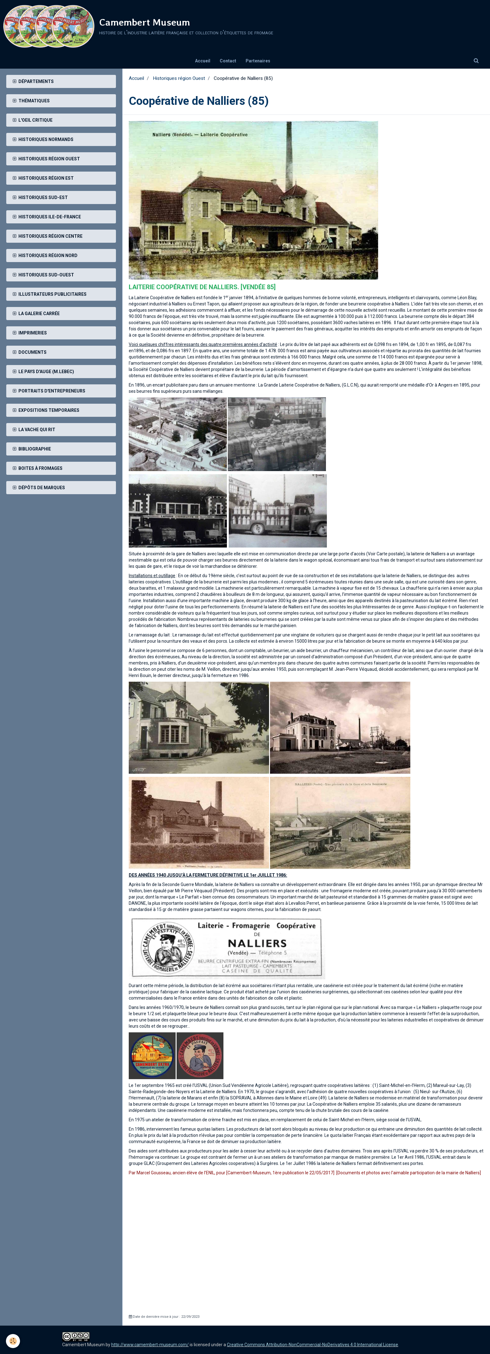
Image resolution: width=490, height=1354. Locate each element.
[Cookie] (13, 1341)
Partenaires (258, 60)
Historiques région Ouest (179, 78)
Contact (228, 60)
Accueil (202, 60)
